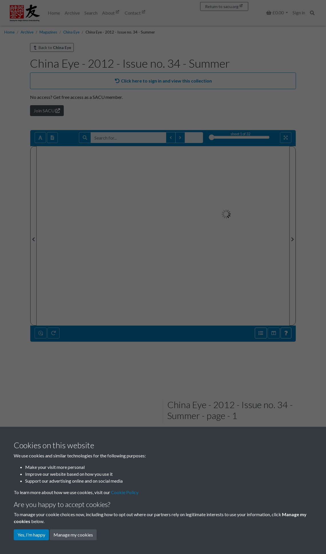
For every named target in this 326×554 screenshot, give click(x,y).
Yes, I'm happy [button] (31, 534)
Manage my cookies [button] (73, 534)
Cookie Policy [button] (124, 492)
